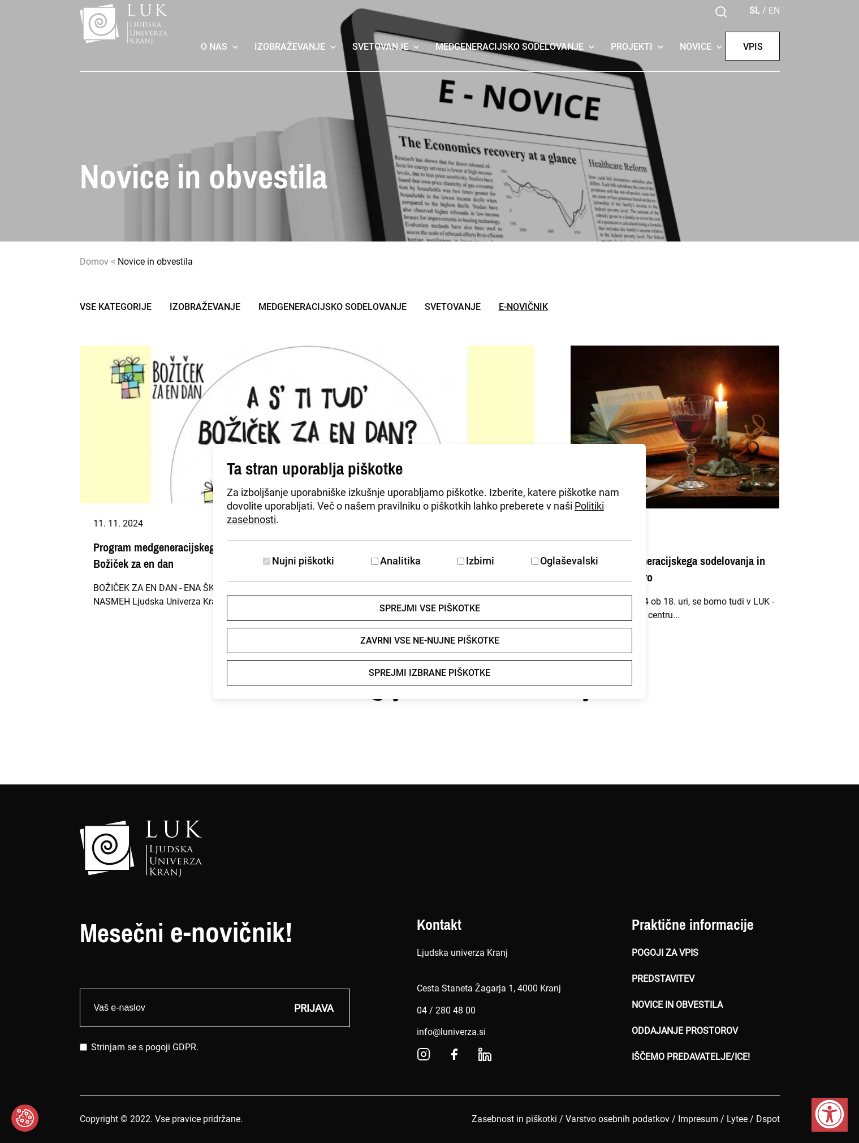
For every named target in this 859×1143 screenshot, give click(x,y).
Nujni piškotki (303, 561)
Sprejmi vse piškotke (429, 608)
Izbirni (480, 561)
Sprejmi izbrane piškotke (429, 672)
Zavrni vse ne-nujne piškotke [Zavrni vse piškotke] (429, 640)
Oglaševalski (569, 561)
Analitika (400, 561)
